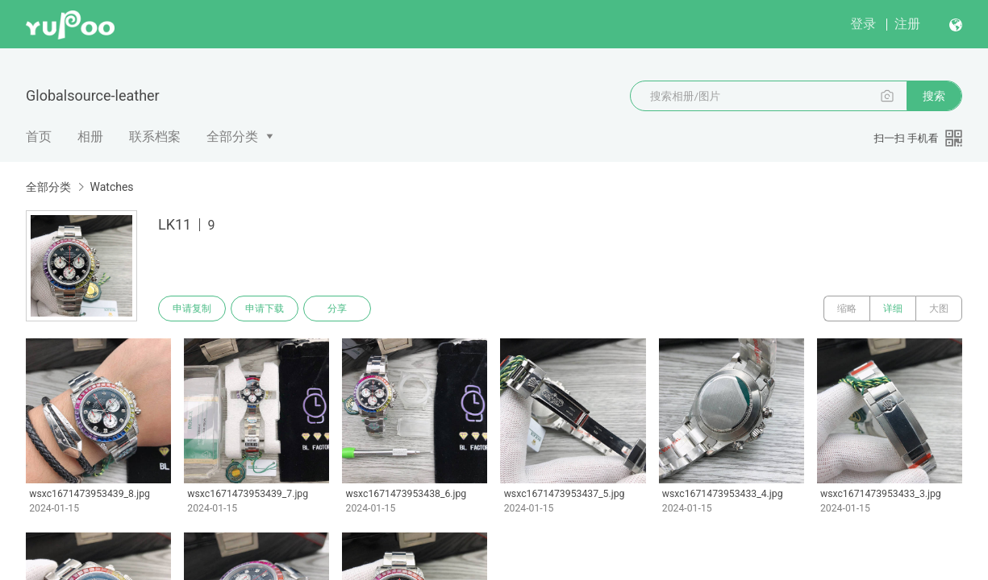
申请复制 (192, 308)
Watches (111, 186)
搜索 (934, 95)
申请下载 (264, 308)
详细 (893, 308)
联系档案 (155, 136)
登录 (863, 23)
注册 (907, 23)
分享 (337, 308)
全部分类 (232, 136)
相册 (90, 136)
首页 (39, 136)
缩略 (847, 308)
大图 (938, 308)
